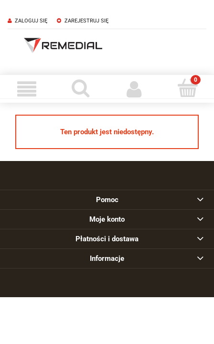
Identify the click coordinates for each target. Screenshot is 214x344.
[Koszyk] (187, 88)
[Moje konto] (133, 89)
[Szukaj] (80, 88)
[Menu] (27, 89)
